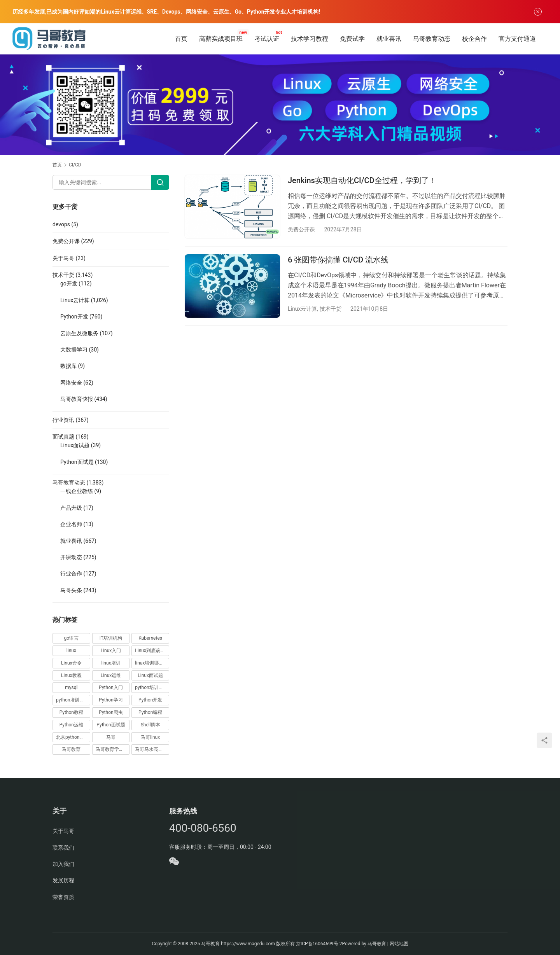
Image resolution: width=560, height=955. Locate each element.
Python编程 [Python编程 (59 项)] (150, 712)
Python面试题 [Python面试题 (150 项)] (110, 725)
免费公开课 (301, 229)
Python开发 (74, 316)
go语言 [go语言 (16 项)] (71, 638)
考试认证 (266, 38)
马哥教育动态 (431, 38)
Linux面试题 (74, 445)
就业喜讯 (388, 38)
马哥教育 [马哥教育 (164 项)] (71, 749)
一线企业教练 (76, 491)
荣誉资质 (63, 897)
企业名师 (71, 524)
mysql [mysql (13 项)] (71, 687)
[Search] (160, 182)
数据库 (68, 366)
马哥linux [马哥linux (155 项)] (150, 737)
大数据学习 (74, 349)
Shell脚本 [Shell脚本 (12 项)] (150, 725)
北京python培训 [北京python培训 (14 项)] (72, 737)
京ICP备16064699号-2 (319, 943)
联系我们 (63, 848)
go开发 (68, 283)
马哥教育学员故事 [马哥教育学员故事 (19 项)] (113, 749)
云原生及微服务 (79, 333)
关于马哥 (63, 258)
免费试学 (352, 38)
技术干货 (330, 309)
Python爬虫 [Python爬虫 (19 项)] (110, 712)
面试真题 (63, 437)
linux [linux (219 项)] (71, 650)
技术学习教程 (309, 38)
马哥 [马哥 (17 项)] (111, 737)
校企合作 (474, 38)
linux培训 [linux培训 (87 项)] (110, 663)
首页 (181, 38)
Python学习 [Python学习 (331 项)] (110, 700)
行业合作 (71, 573)
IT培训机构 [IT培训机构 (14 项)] (111, 638)
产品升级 (71, 508)
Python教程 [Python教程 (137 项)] (71, 712)
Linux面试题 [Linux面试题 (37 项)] (150, 675)
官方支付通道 (517, 38)
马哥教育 (210, 943)
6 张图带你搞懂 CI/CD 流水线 (338, 259)
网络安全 (71, 383)
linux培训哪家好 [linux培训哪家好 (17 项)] (151, 663)
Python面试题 (77, 462)
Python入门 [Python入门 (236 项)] (110, 687)
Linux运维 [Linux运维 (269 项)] (111, 675)
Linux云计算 (302, 309)
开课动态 (71, 557)
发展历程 (63, 880)
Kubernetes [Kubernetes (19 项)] (150, 638)
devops (61, 224)
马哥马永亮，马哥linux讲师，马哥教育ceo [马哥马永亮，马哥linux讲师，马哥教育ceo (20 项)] (152, 749)
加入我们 (63, 864)
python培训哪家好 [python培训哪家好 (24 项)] (152, 687)
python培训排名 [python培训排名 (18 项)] (72, 700)
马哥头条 (71, 590)
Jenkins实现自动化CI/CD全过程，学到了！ (362, 180)
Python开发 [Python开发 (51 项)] (150, 700)
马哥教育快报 (76, 399)
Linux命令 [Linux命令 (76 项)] (71, 663)
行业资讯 (63, 420)
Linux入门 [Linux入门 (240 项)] (111, 650)
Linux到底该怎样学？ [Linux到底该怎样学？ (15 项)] (152, 650)
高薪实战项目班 (221, 38)
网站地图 (399, 943)
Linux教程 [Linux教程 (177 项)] (71, 675)
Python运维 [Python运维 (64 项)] (71, 725)
